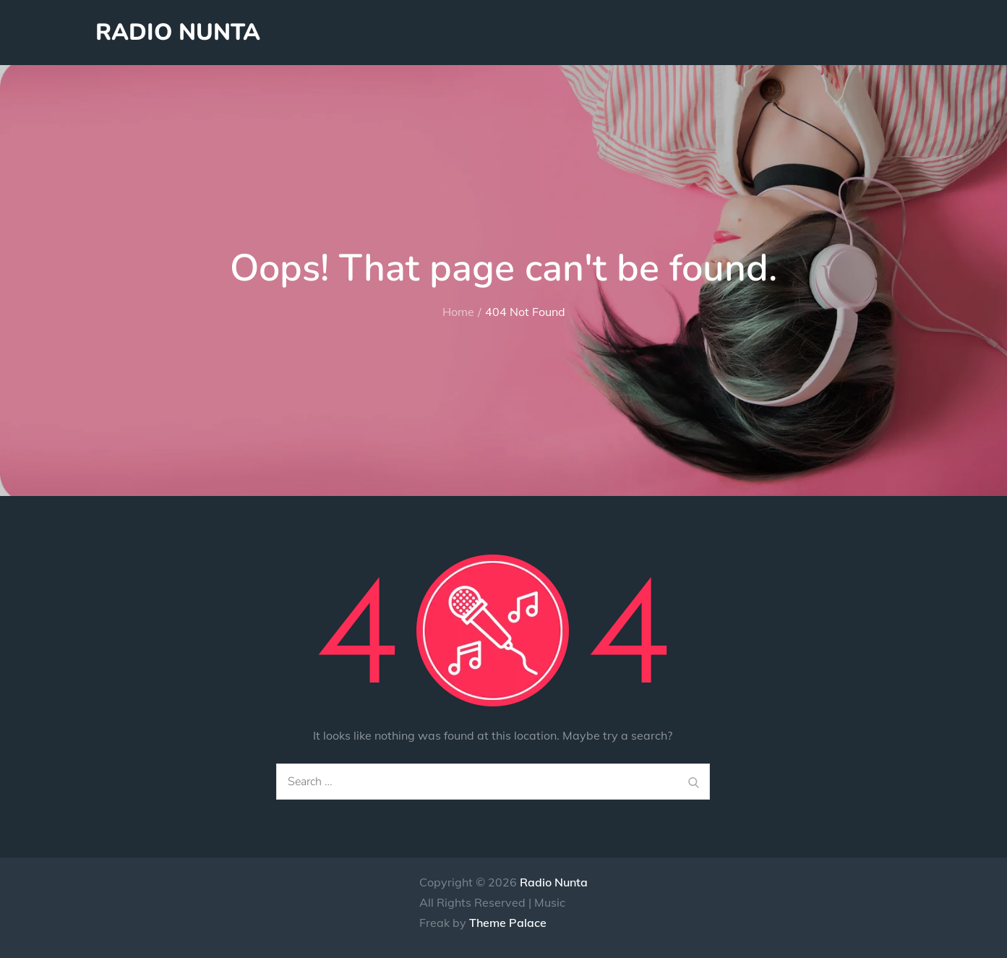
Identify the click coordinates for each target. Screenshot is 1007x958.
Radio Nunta (177, 32)
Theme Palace (508, 922)
